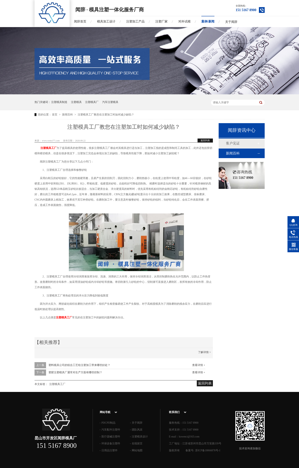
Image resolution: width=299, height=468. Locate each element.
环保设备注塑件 (110, 443)
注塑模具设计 (140, 436)
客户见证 (233, 143)
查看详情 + (198, 365)
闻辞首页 (80, 21)
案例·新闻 (207, 21)
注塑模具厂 (92, 102)
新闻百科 (68, 114)
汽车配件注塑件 (110, 429)
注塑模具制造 (59, 102)
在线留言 (137, 443)
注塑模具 (76, 102)
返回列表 (205, 140)
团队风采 (137, 429)
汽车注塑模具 (110, 102)
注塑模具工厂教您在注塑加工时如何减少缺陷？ (106, 114)
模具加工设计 (106, 21)
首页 (55, 114)
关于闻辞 (231, 21)
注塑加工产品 (135, 21)
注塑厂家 (161, 21)
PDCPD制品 (108, 422)
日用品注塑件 (109, 450)
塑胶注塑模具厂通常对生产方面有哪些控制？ (75, 372)
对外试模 (184, 21)
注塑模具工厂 (48, 148)
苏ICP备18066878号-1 (207, 450)
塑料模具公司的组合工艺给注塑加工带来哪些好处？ (79, 365)
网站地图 (137, 450)
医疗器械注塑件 (110, 436)
